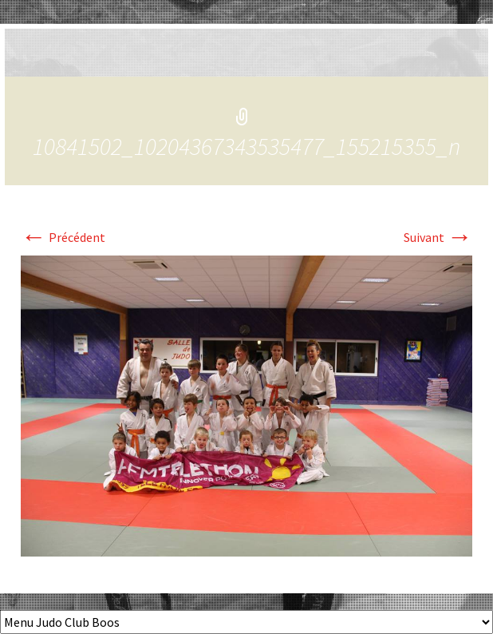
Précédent (63, 237)
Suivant (438, 237)
